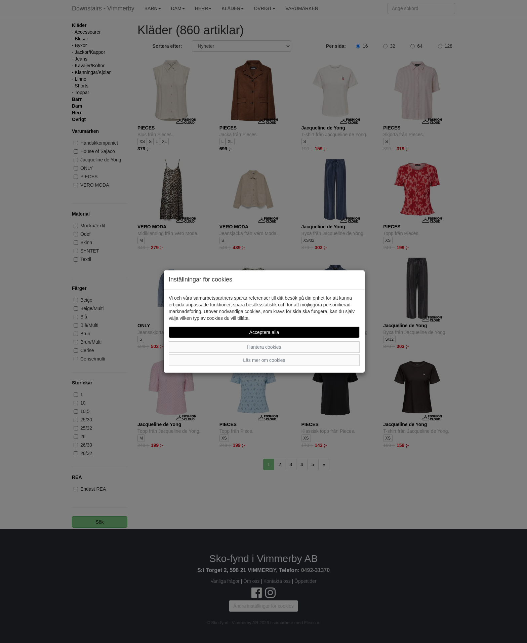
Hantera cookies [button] (264, 347)
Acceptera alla (264, 332)
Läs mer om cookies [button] (264, 360)
